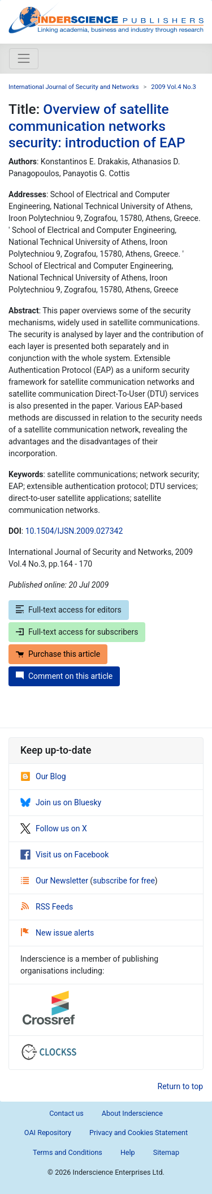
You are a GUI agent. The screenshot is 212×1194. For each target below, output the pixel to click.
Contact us (66, 1113)
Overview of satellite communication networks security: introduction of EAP (96, 126)
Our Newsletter (55, 880)
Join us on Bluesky (60, 802)
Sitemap (166, 1152)
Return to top (181, 1086)
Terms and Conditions (67, 1152)
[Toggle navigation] (23, 58)
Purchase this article (58, 653)
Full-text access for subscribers (77, 631)
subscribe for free (124, 880)
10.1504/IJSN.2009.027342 (74, 531)
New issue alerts (57, 932)
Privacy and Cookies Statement (138, 1132)
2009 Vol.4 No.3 (173, 87)
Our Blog (43, 776)
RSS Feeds (47, 906)
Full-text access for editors (69, 609)
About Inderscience (132, 1113)
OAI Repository (47, 1132)
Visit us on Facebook (64, 854)
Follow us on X (53, 828)
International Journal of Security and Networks (73, 87)
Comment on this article (64, 676)
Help (127, 1152)
